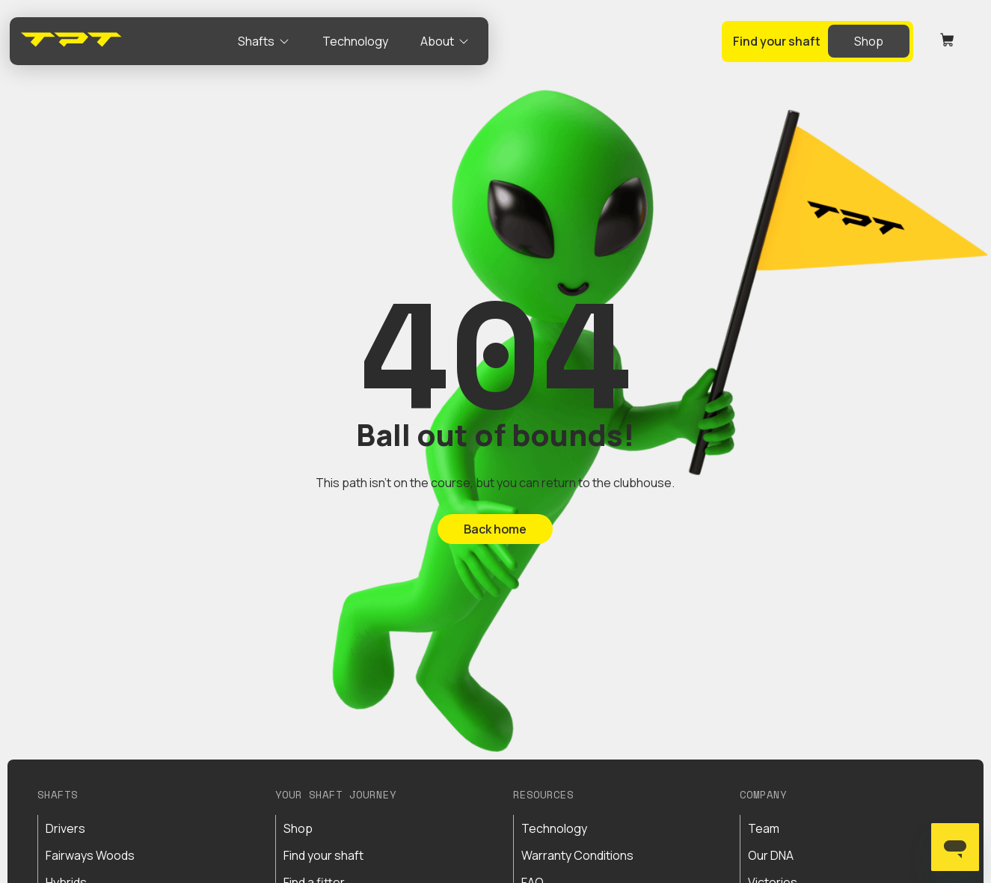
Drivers (65, 828)
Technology (554, 828)
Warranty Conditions (577, 855)
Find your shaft (323, 855)
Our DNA (771, 855)
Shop (298, 828)
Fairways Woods (90, 855)
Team (763, 828)
